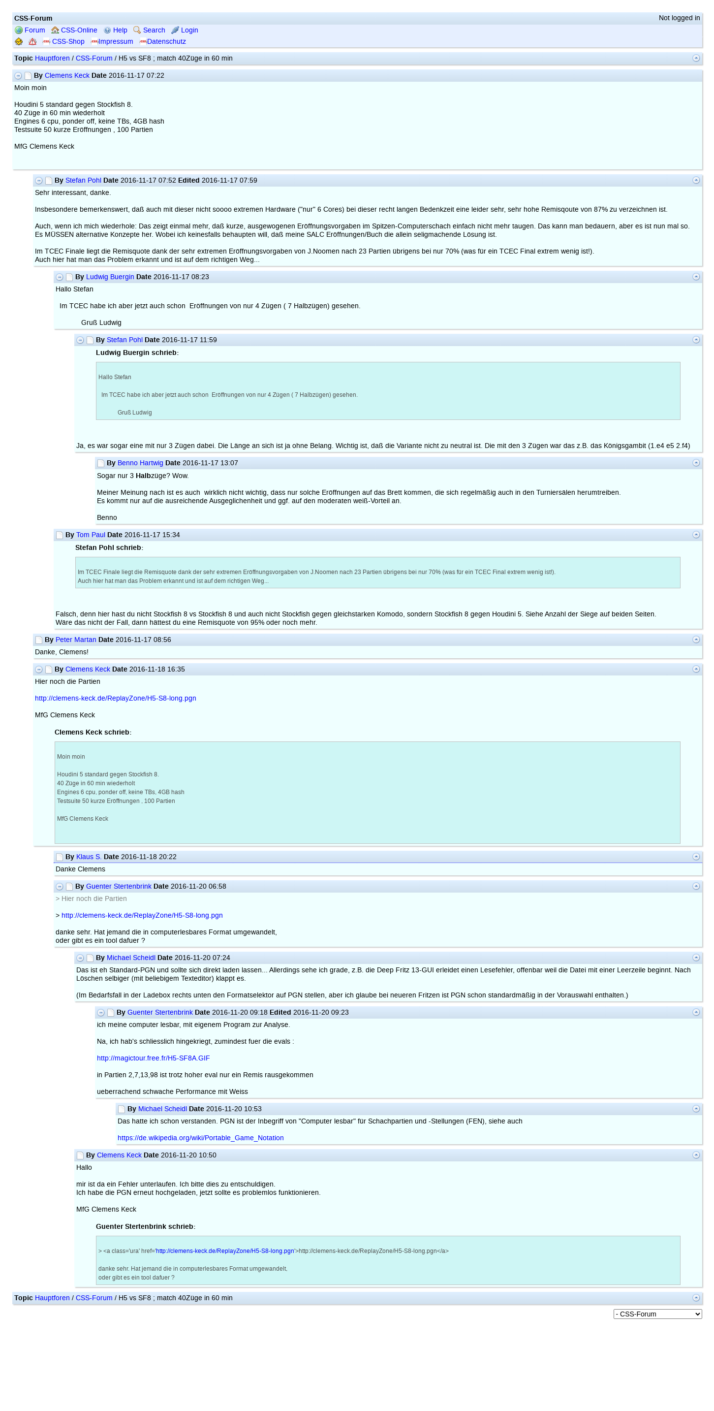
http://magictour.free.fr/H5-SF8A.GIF (153, 1058)
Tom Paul (90, 535)
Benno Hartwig (140, 463)
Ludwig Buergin (110, 277)
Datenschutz (162, 41)
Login (184, 30)
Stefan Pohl (83, 180)
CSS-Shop (63, 41)
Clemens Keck (67, 75)
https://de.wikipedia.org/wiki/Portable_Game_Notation (201, 1138)
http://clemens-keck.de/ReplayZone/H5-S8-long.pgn (115, 698)
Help (115, 30)
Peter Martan (76, 640)
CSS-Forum (94, 58)
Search (149, 30)
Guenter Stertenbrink (119, 886)
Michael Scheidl (131, 958)
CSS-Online (74, 30)
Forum (30, 30)
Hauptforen (52, 58)
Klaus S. (89, 857)
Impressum (112, 41)
